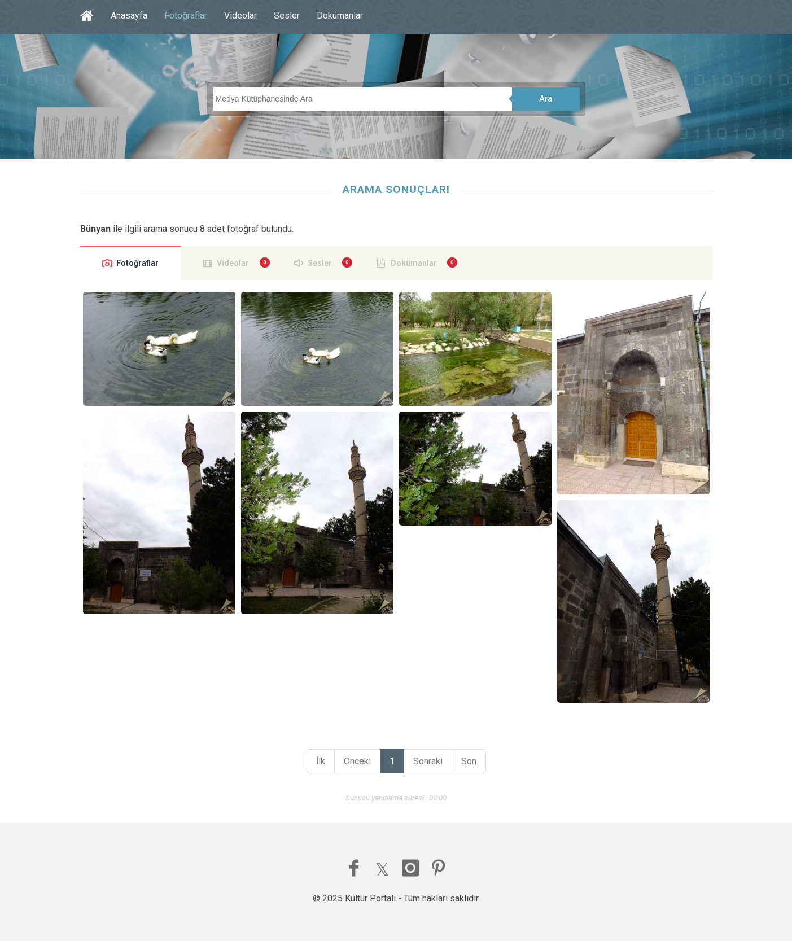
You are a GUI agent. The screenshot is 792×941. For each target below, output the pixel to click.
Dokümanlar (340, 15)
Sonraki (428, 761)
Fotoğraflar (185, 15)
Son (468, 761)
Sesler (287, 15)
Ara (545, 98)
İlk (320, 761)
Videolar (240, 15)
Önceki (357, 761)
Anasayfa (129, 15)
